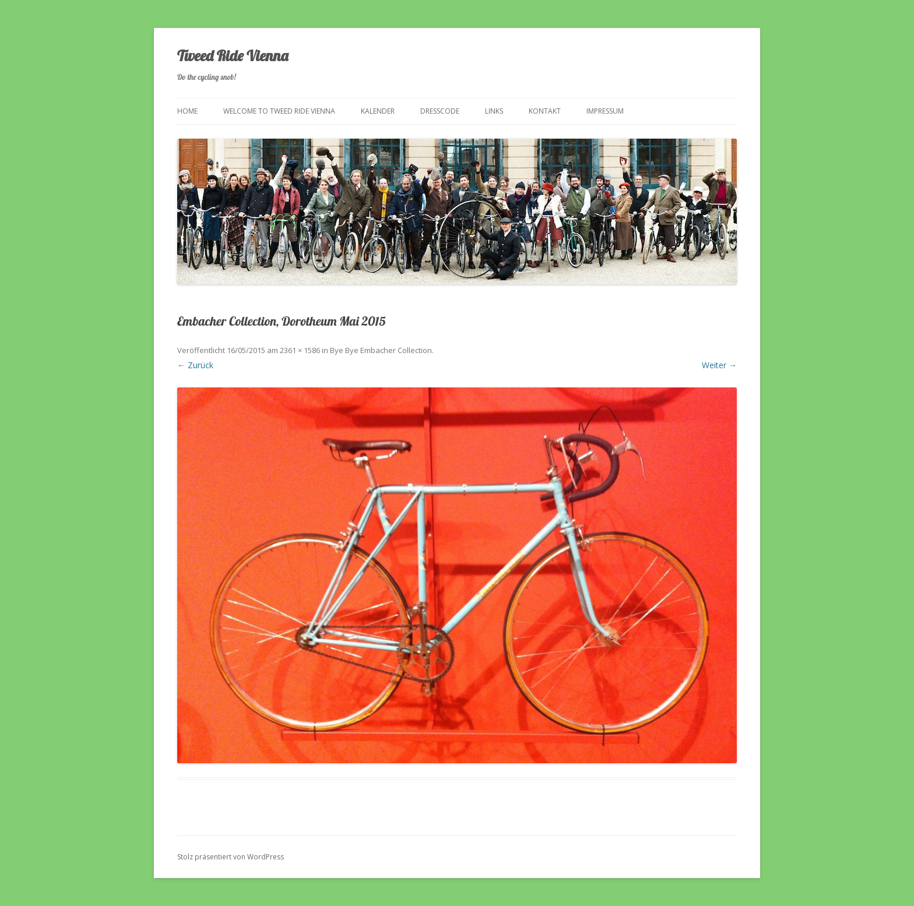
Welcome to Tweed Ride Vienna (279, 111)
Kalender (378, 111)
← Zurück (195, 365)
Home (187, 111)
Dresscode (439, 111)
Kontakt (545, 111)
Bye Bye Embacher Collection (381, 350)
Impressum (605, 111)
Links (494, 111)
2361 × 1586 (300, 350)
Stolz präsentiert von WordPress (230, 857)
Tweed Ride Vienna (232, 55)
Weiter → (719, 365)
